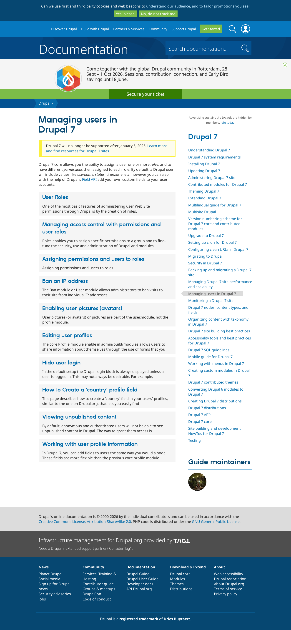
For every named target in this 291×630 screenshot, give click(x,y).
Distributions (181, 588)
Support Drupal (184, 29)
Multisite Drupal (202, 211)
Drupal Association (230, 578)
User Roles (55, 197)
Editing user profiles (67, 335)
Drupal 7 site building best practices (219, 331)
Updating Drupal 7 (204, 170)
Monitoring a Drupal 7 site (210, 300)
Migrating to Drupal (205, 256)
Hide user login (61, 362)
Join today (227, 122)
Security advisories (55, 593)
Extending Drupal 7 (204, 198)
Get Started (211, 29)
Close (285, 65)
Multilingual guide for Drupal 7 (214, 205)
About (219, 567)
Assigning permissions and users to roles (93, 259)
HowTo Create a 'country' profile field (90, 390)
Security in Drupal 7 (205, 263)
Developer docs (139, 583)
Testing (194, 440)
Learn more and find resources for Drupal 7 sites (106, 148)
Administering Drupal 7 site (211, 177)
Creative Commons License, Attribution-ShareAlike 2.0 (85, 521)
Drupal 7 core (200, 421)
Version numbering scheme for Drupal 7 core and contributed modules (215, 223)
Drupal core (180, 573)
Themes (177, 583)
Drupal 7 (46, 103)
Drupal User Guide (142, 578)
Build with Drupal (95, 29)
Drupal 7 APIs (199, 414)
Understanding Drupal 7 (209, 150)
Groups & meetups (99, 588)
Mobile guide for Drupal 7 (210, 356)
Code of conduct (97, 599)
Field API (89, 179)
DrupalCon (92, 593)
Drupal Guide (137, 573)
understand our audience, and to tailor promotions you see (197, 6)
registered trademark (138, 618)
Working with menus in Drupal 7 (216, 363)
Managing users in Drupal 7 (212, 293)
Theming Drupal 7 (203, 191)
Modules (177, 578)
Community (158, 29)
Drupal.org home (43, 29)
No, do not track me (158, 13)
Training (105, 573)
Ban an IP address (65, 281)
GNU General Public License (216, 521)
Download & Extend (188, 567)
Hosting (89, 578)
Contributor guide (98, 583)
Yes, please (125, 13)
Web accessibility (228, 573)
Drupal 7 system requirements (214, 157)
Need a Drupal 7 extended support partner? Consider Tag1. (86, 548)
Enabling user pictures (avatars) (82, 308)
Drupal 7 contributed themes (213, 382)
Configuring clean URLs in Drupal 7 (218, 249)
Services (90, 573)
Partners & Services (128, 29)
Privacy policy (225, 593)
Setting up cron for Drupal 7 (212, 242)
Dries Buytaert (177, 618)
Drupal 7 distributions (207, 407)
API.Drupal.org (139, 588)
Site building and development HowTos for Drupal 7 (214, 431)
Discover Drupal (64, 29)
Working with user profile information (90, 444)
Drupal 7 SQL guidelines (208, 349)
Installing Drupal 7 (204, 163)
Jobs (42, 599)
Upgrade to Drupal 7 (206, 235)
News (44, 567)
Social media (49, 578)
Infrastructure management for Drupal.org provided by (114, 540)
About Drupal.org (229, 583)
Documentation (83, 48)
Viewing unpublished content (79, 417)
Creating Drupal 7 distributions (215, 401)
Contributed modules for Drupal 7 (217, 184)
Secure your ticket (145, 94)
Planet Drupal (50, 573)
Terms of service (228, 588)
